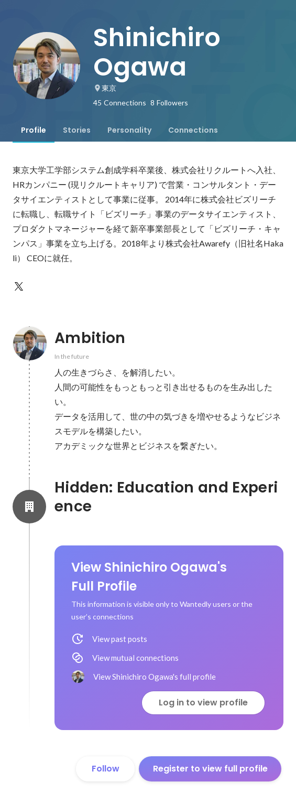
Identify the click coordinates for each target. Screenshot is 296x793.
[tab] (33, 130)
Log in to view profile (203, 702)
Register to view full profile (210, 769)
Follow (105, 769)
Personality (129, 130)
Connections (193, 130)
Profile (33, 130)
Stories (77, 130)
